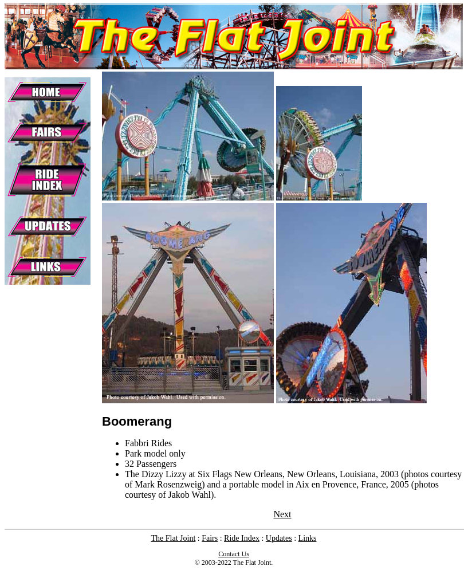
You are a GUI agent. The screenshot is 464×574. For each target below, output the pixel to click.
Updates (279, 538)
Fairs (210, 538)
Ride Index (241, 538)
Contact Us (233, 554)
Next (282, 514)
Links (307, 538)
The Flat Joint (173, 538)
